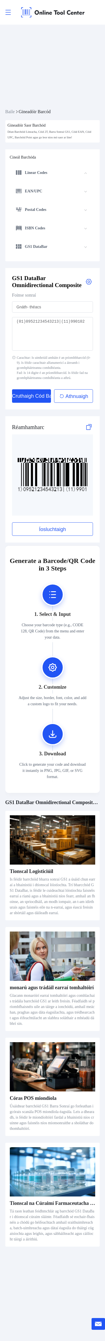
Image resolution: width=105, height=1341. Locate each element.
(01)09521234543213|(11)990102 (52, 334)
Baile (10, 111)
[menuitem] (51, 173)
